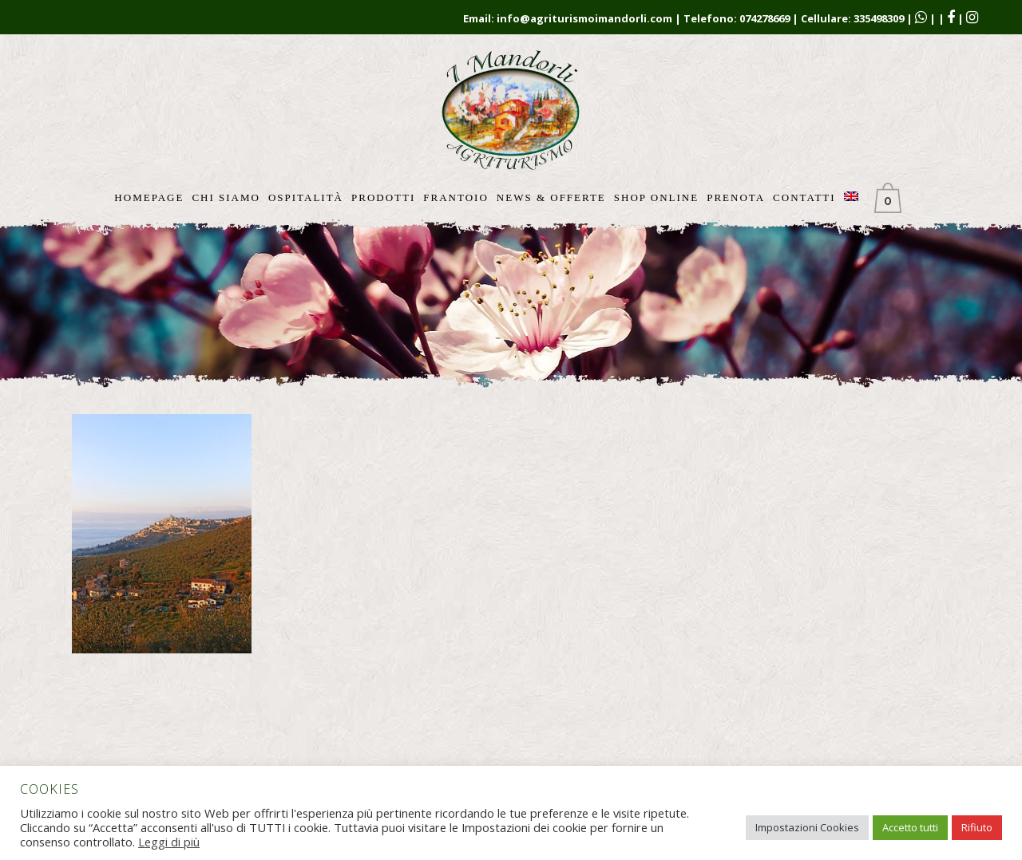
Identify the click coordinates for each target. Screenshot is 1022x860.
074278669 (764, 18)
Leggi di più (169, 842)
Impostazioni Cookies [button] (807, 827)
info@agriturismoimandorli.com (584, 18)
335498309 (879, 18)
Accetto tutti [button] (910, 827)
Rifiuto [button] (976, 827)
